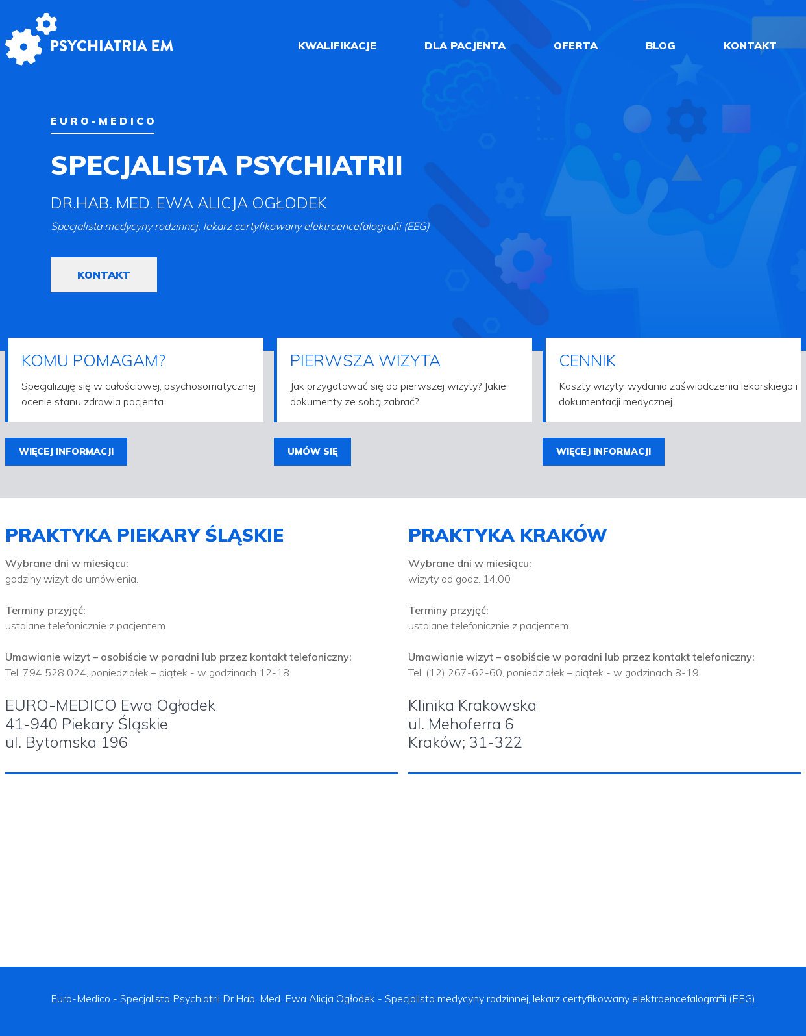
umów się (312, 451)
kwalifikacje (337, 45)
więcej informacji (66, 451)
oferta (576, 45)
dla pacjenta (465, 45)
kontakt (750, 45)
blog (661, 45)
